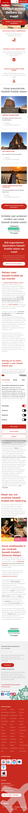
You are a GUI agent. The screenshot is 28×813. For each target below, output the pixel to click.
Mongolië (13, 739)
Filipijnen (4, 739)
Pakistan (22, 709)
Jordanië (13, 712)
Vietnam (21, 748)
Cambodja (4, 721)
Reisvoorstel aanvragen (14, 263)
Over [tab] (23, 380)
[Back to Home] (5, 3)
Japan (12, 709)
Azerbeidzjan (5, 712)
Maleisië (12, 730)
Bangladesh (5, 715)
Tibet (20, 739)
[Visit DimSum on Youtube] (5, 803)
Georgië (3, 742)
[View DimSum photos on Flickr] (5, 694)
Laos (11, 724)
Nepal (12, 745)
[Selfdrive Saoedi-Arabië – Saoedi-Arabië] (14, 104)
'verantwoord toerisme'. (10, 576)
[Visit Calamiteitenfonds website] (19, 761)
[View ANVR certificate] (14, 761)
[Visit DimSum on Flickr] (6, 803)
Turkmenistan (23, 745)
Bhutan (3, 718)
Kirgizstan (13, 718)
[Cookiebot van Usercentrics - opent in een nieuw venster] (20, 375)
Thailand (22, 736)
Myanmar (13, 742)
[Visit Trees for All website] (3, 767)
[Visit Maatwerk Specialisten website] (4, 773)
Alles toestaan (14, 426)
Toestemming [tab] (6, 380)
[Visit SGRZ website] (9, 761)
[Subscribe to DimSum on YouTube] (14, 694)
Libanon (12, 727)
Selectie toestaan (14, 431)
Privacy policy (5, 686)
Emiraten (4, 736)
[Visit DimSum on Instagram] (3, 803)
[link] (7, 529)
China (3, 730)
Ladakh (12, 721)
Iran (2, 751)
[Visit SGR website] (3, 761)
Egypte (3, 733)
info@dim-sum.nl (7, 790)
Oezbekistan (14, 748)
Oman (12, 751)
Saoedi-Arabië (21, 723)
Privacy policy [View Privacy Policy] (18, 807)
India (2, 745)
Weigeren (14, 436)
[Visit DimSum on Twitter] (8, 803)
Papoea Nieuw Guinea (21, 715)
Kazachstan (13, 715)
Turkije (21, 742)
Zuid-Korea (22, 751)
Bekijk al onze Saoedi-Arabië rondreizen (14, 206)
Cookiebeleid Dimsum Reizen (10, 684)
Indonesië (4, 748)
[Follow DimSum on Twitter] (8, 694)
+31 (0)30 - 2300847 (11, 795)
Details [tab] (15, 380)
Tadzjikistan (23, 730)
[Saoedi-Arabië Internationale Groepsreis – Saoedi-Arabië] (14, 175)
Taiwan (21, 733)
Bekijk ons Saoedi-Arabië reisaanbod (14, 22)
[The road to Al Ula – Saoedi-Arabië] (14, 140)
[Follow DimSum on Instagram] (11, 694)
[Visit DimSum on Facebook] (2, 694)
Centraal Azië (3, 726)
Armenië (3, 709)
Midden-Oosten (12, 735)
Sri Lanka (22, 727)
